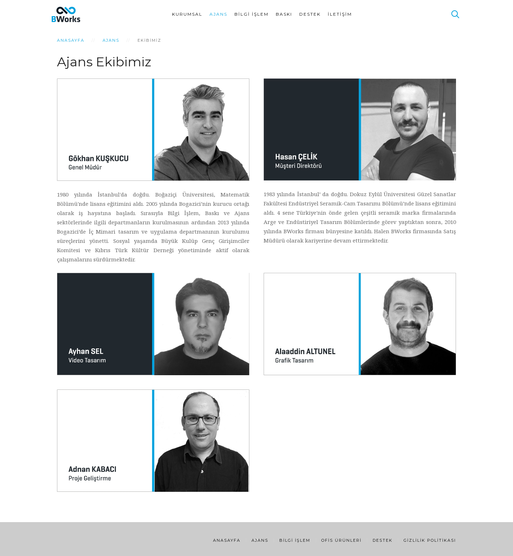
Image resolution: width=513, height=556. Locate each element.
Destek (310, 14)
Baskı (284, 14)
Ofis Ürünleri (341, 540)
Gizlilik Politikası (430, 540)
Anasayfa (70, 40)
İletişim (340, 14)
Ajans (218, 14)
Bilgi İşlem (251, 14)
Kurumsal (187, 14)
